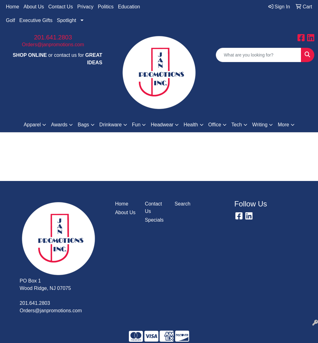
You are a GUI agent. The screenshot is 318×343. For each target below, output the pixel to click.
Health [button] (191, 124)
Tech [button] (236, 124)
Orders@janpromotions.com (53, 44)
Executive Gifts (35, 20)
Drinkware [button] (110, 124)
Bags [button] (83, 124)
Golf (10, 20)
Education (129, 6)
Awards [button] (59, 124)
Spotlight (66, 20)
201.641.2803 (53, 37)
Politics (106, 6)
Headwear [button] (162, 124)
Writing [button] (260, 124)
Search (182, 203)
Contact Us (60, 6)
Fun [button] (136, 124)
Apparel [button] (32, 124)
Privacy (85, 6)
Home (12, 6)
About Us (34, 6)
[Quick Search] (258, 55)
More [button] (283, 124)
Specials (154, 220)
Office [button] (214, 124)
